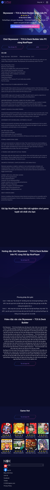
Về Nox (6, 468)
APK (37, 47)
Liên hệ (6, 475)
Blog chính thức (8, 473)
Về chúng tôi (7, 470)
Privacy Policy (8, 486)
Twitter (6, 480)
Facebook (6, 478)
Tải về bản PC (12, 47)
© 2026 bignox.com (9, 483)
